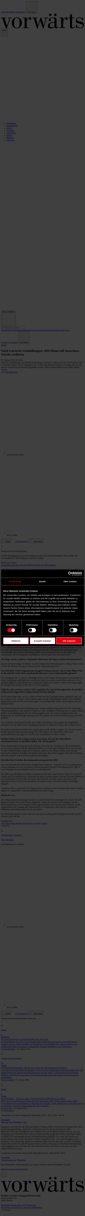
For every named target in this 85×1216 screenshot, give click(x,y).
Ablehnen (15, 641)
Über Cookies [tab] (70, 581)
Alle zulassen (69, 641)
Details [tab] (42, 581)
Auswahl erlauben (42, 641)
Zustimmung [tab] (15, 581)
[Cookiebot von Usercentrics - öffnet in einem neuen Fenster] (70, 574)
